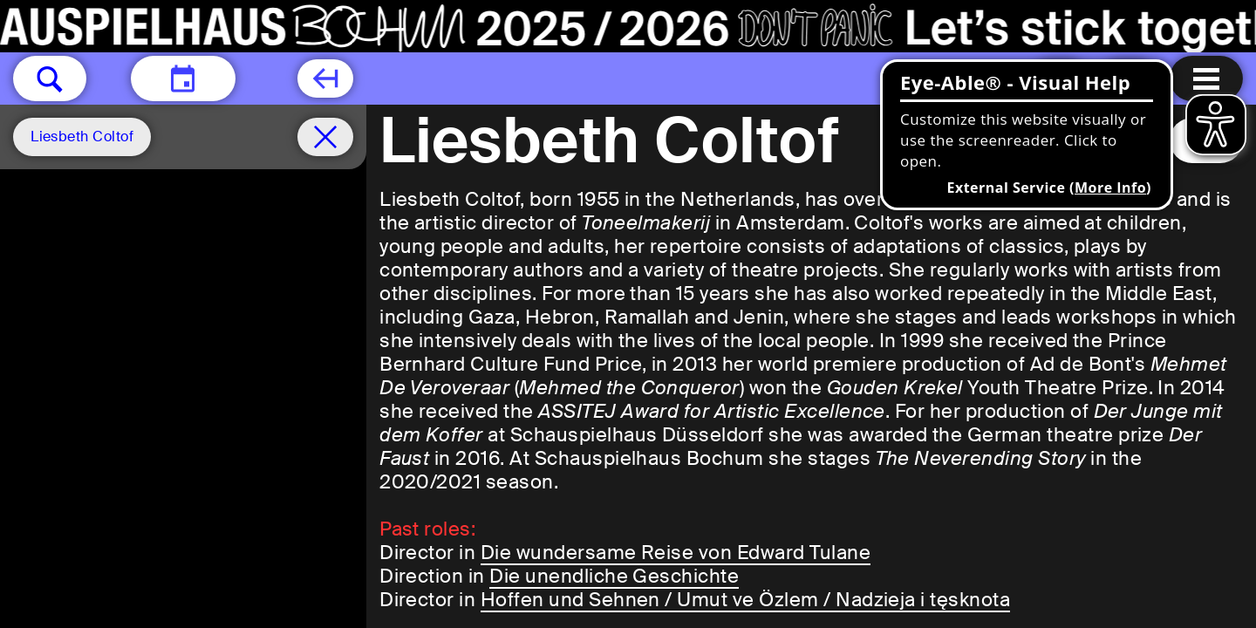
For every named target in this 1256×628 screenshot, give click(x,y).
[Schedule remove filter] (325, 137)
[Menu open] (1206, 78)
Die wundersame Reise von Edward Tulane (675, 552)
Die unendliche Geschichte (614, 576)
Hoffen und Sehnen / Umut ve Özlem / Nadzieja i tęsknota (745, 599)
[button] (49, 78)
